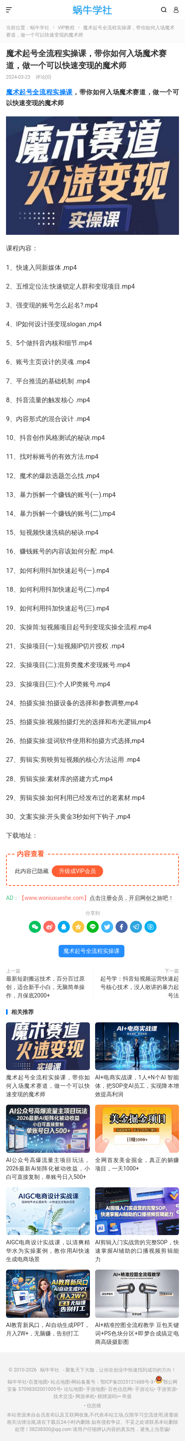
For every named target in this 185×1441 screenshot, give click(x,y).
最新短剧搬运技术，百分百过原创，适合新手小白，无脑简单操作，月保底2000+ (45, 987)
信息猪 (94, 1405)
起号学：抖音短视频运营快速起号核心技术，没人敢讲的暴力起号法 (139, 987)
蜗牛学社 (92, 10)
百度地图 (38, 1382)
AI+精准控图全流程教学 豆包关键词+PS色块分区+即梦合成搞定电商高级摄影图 (137, 1333)
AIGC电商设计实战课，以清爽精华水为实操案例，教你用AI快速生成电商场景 (48, 1250)
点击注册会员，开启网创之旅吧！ (131, 898)
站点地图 (60, 1382)
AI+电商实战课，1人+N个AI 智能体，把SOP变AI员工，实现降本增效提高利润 (137, 1085)
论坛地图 (73, 1389)
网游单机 (85, 1396)
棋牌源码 (107, 1396)
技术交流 (63, 1396)
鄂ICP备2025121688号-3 (126, 1382)
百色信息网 (120, 1389)
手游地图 (95, 1389)
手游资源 (166, 1389)
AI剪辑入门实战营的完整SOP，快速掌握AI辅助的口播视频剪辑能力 (137, 1250)
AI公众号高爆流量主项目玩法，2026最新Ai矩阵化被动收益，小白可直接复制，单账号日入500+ (48, 1168)
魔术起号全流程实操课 (39, 92)
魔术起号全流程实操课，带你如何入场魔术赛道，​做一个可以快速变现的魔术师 (48, 1085)
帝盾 (127, 1396)
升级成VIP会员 (77, 871)
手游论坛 (144, 1389)
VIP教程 (66, 28)
